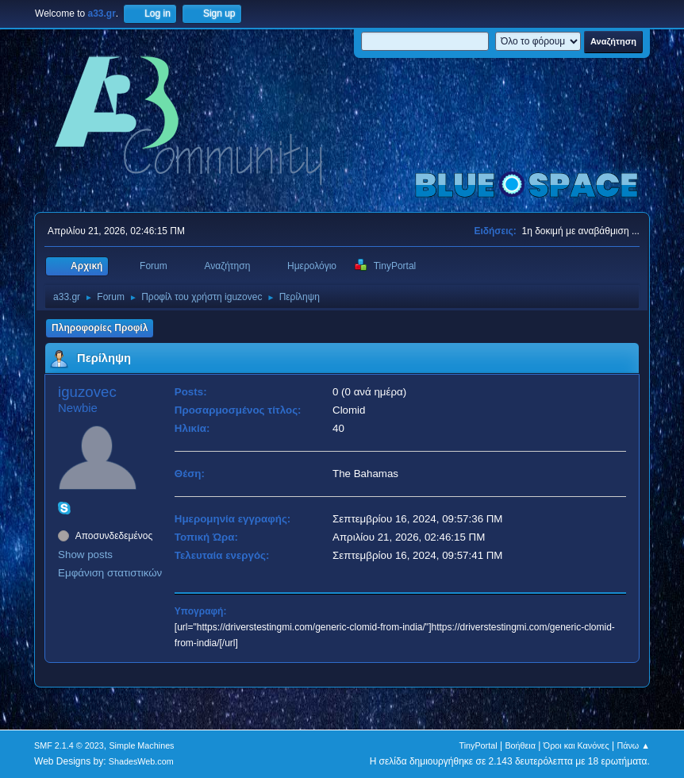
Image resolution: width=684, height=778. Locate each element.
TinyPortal (478, 745)
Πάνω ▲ (633, 745)
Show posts (85, 554)
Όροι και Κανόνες (576, 745)
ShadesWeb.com (141, 761)
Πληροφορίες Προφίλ (100, 327)
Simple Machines (141, 745)
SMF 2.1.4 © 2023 (69, 745)
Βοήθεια (520, 745)
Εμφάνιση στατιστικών (110, 573)
